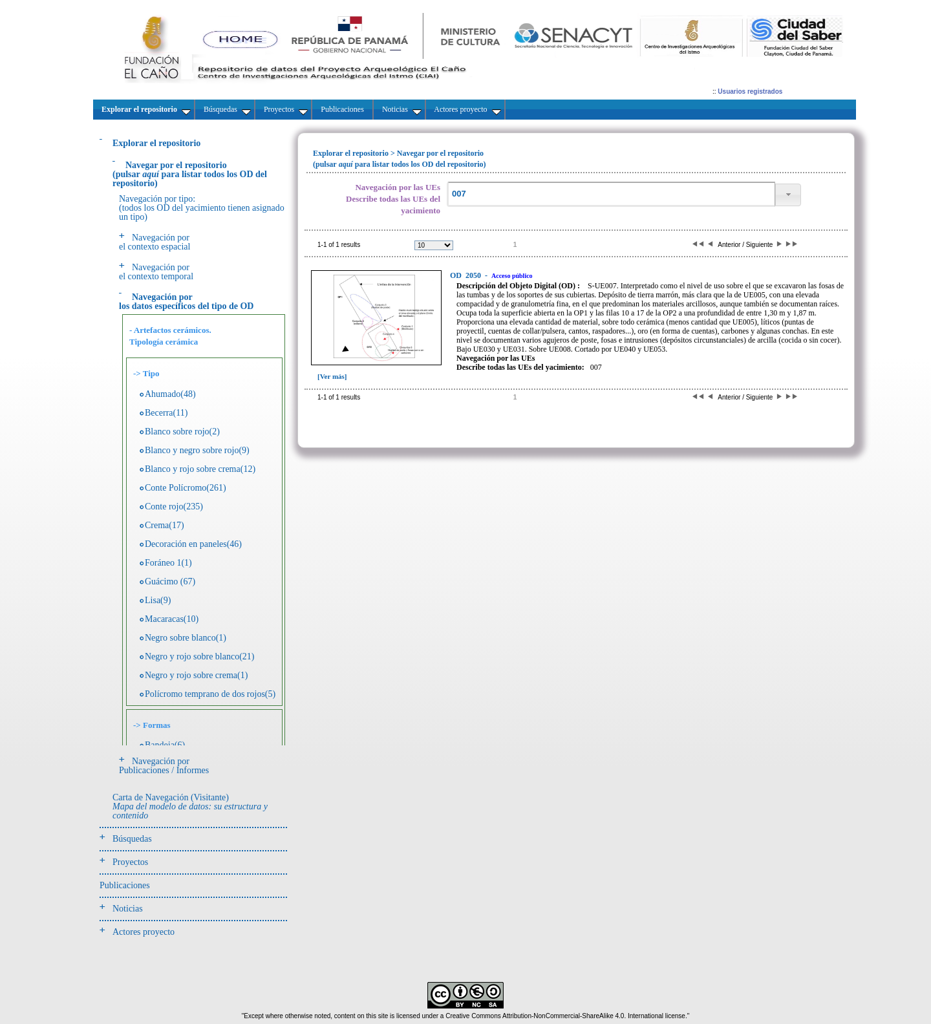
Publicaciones (125, 885)
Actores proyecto (143, 932)
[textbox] (611, 194)
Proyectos (130, 862)
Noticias (127, 908)
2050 (466, 275)
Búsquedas (132, 839)
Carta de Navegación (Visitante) (190, 806)
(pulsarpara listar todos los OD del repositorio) (189, 174)
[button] (788, 195)
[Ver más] (332, 376)
